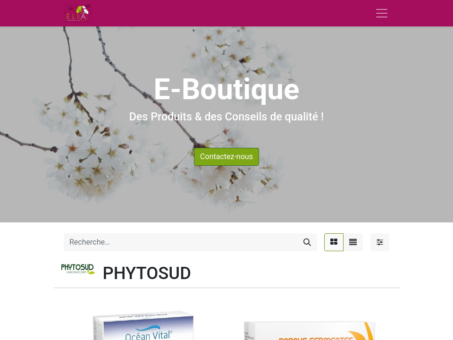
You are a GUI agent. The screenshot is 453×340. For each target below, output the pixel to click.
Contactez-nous (226, 156)
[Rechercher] (307, 242)
